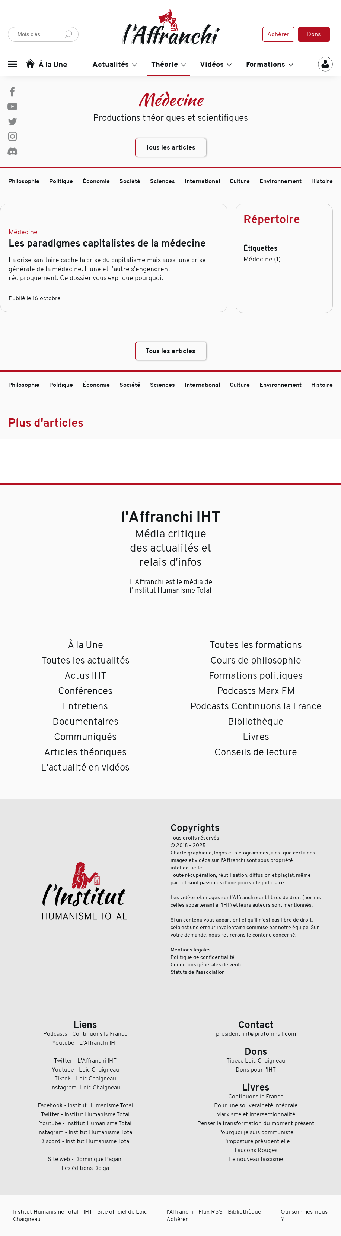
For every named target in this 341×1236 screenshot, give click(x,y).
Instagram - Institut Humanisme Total (85, 1132)
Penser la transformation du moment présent (255, 1123)
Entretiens (85, 706)
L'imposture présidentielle (256, 1141)
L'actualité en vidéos (85, 767)
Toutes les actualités (85, 660)
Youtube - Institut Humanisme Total (85, 1123)
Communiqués (85, 737)
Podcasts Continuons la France (256, 706)
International (202, 181)
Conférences (85, 691)
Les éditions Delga (85, 1168)
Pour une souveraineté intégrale (255, 1105)
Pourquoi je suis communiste (255, 1132)
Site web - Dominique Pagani (85, 1159)
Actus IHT (85, 675)
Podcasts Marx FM (256, 691)
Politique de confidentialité (202, 957)
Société (129, 181)
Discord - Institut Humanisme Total (85, 1141)
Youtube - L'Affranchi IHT (85, 1043)
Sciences (162, 181)
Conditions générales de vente (206, 964)
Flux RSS (210, 1211)
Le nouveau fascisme (256, 1159)
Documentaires (85, 721)
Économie (96, 181)
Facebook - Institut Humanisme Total (85, 1105)
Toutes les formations (256, 645)
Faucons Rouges (256, 1150)
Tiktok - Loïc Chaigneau (85, 1078)
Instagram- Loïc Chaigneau (85, 1087)
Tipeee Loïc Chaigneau (255, 1060)
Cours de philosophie (255, 660)
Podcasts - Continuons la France (85, 1034)
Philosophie (23, 181)
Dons (314, 34)
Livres (256, 737)
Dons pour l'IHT (256, 1069)
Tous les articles (170, 147)
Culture (240, 181)
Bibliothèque (256, 721)
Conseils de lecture (255, 752)
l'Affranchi (179, 1211)
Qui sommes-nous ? (304, 1215)
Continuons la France (255, 1096)
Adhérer (278, 34)
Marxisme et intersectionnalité (255, 1114)
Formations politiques (256, 675)
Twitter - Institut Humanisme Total (85, 1114)
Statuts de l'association (197, 972)
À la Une (85, 645)
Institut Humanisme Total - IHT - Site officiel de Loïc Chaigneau (80, 1215)
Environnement (280, 181)
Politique (61, 181)
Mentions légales (190, 949)
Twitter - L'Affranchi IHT (85, 1060)
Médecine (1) (262, 259)
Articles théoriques (85, 752)
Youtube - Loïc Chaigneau (85, 1069)
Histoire (322, 181)
